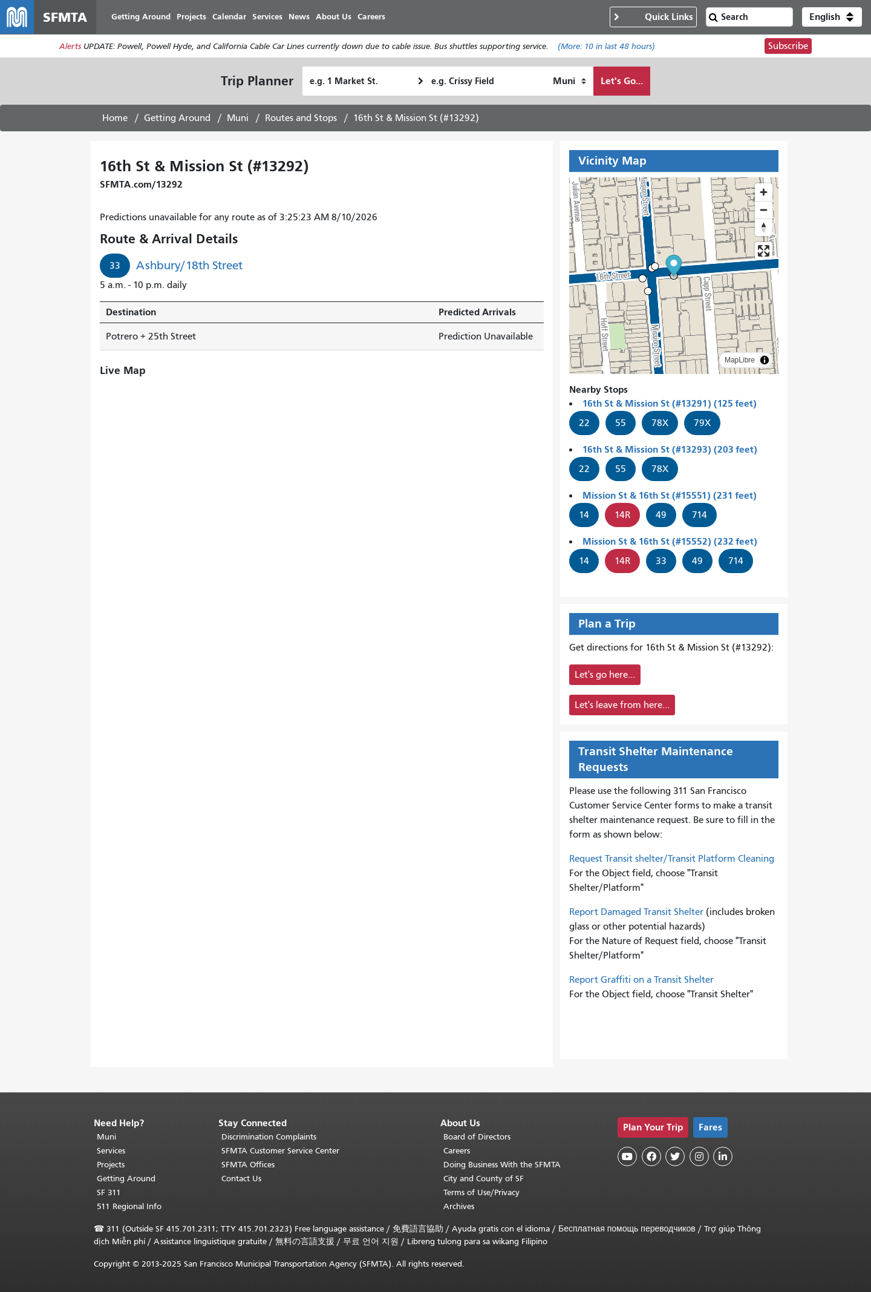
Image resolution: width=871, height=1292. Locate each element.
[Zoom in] (763, 192)
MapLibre (740, 360)
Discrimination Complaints (268, 1137)
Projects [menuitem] (191, 16)
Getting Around (177, 118)
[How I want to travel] (569, 81)
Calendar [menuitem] (229, 16)
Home (115, 118)
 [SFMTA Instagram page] (699, 1156)
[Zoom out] (763, 209)
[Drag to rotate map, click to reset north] (763, 227)
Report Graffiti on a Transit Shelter (641, 979)
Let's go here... (605, 674)
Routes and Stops (301, 118)
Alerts (70, 46)
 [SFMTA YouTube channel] (627, 1156)
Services (111, 1151)
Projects (111, 1164)
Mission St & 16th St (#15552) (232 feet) (669, 541)
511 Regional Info (129, 1206)
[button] (832, 17)
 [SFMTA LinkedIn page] (723, 1156)
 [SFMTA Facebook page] (651, 1156)
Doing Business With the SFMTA (502, 1164)
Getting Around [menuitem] (141, 16)
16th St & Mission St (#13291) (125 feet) (669, 403)
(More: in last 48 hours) (606, 46)
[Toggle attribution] (764, 360)
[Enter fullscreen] (763, 251)
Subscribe (788, 46)
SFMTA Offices (248, 1164)
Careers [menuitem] (371, 16)
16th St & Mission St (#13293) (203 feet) (669, 449)
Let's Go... (622, 81)
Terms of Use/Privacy (481, 1192)
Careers (456, 1151)
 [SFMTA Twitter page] (675, 1156)
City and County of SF (483, 1178)
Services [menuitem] (267, 16)
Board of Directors (477, 1137)
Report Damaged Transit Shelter (636, 912)
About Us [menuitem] (333, 16)
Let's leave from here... (622, 705)
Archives (458, 1206)
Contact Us (241, 1178)
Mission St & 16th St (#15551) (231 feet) (669, 495)
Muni (238, 118)
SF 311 (109, 1192)
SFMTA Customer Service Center (280, 1151)
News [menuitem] (299, 16)
